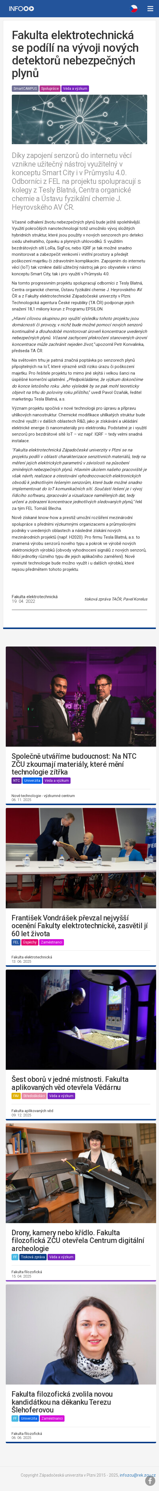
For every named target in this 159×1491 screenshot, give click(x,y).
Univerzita (32, 781)
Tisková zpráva (33, 1257)
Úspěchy (30, 942)
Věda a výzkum (75, 89)
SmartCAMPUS (25, 89)
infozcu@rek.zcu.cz (138, 1475)
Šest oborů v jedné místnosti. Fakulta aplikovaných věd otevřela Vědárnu (70, 1083)
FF (15, 1257)
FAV (16, 1096)
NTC (16, 781)
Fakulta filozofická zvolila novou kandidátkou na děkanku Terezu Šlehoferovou (62, 1402)
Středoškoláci (34, 1096)
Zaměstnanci (51, 942)
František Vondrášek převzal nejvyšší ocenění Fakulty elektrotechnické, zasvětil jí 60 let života (80, 926)
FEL (16, 942)
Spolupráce (50, 89)
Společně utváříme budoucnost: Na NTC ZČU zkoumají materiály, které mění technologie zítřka (74, 764)
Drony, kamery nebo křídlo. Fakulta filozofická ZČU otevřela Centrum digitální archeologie (78, 1241)
